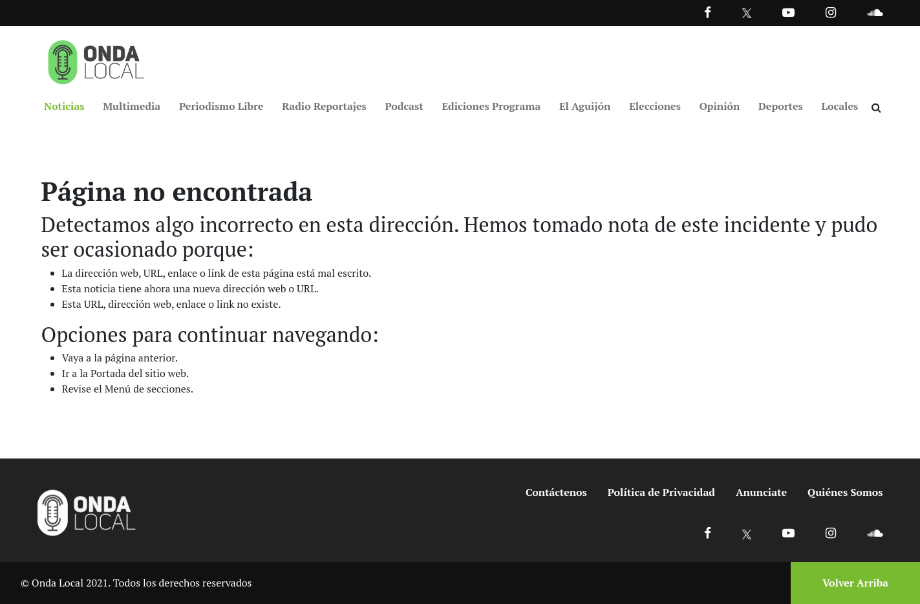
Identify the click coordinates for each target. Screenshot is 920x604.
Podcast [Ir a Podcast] (404, 106)
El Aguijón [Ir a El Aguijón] (584, 106)
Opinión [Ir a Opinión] (720, 106)
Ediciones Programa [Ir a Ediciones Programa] (491, 106)
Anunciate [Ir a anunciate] (761, 492)
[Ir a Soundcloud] (875, 532)
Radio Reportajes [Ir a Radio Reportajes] (324, 106)
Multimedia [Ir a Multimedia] (131, 106)
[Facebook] (707, 12)
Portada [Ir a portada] (108, 373)
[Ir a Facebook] (707, 532)
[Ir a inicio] (96, 59)
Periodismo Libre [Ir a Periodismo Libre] (221, 106)
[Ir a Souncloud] (875, 12)
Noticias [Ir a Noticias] (64, 106)
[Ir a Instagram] (831, 12)
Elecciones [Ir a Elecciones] (655, 106)
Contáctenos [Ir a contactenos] (556, 492)
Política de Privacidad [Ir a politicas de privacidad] (661, 492)
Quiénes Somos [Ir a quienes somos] (845, 492)
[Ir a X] (747, 532)
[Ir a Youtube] (788, 12)
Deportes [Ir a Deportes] (780, 106)
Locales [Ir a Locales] (840, 106)
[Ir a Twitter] (747, 13)
